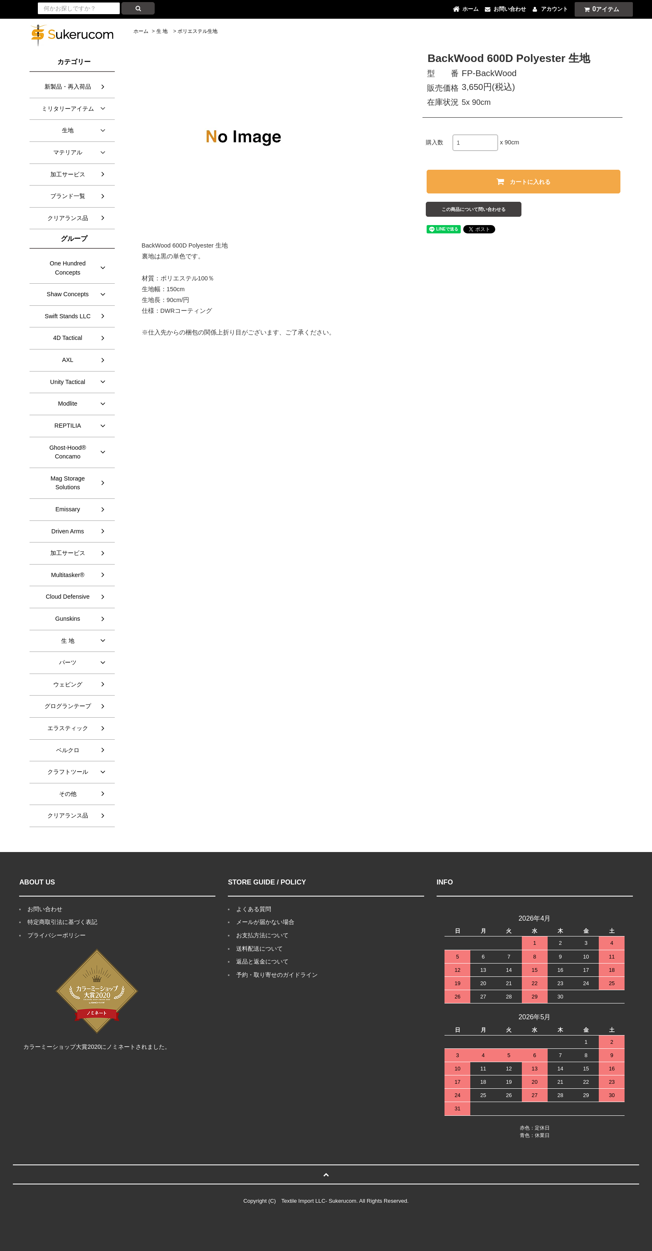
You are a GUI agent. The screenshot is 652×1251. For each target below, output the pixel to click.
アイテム (600, 8)
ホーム (140, 31)
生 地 (162, 31)
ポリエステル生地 (197, 31)
